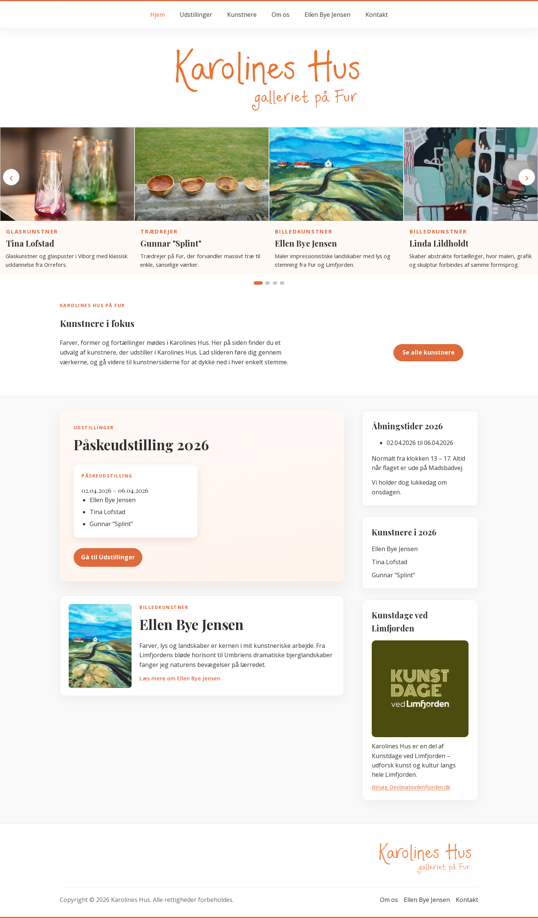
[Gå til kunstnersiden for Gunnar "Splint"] (201, 174)
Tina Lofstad (30, 243)
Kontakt (376, 14)
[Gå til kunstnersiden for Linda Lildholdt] (471, 174)
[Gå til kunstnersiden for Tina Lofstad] (67, 174)
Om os (281, 14)
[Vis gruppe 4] (282, 283)
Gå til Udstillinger (108, 557)
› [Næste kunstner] (527, 177)
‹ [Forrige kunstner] (11, 177)
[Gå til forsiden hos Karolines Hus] (269, 77)
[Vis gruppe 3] (275, 283)
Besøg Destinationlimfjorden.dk (411, 787)
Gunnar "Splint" (170, 243)
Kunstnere (242, 14)
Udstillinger (196, 14)
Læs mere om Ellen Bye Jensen (179, 678)
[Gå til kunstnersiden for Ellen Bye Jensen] (336, 174)
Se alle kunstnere (428, 352)
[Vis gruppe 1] (258, 283)
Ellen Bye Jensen (327, 14)
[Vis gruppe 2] (267, 283)
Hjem (157, 14)
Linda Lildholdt (439, 243)
